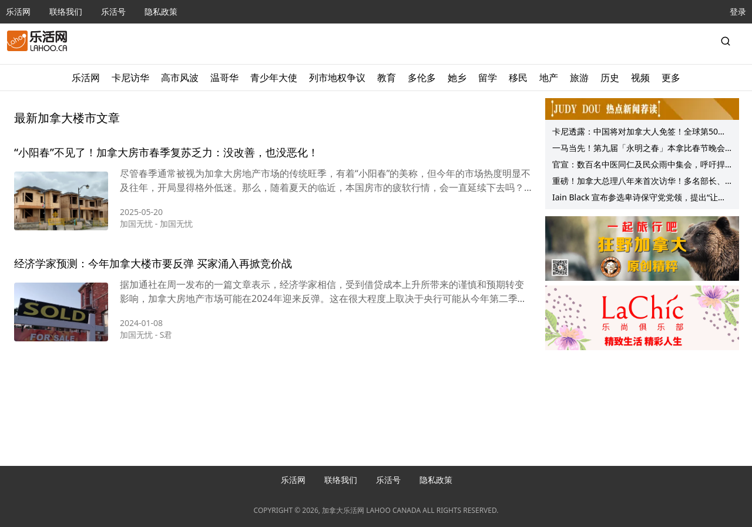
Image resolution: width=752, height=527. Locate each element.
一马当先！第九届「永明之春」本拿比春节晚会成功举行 (638, 149)
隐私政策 (161, 11)
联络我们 (65, 11)
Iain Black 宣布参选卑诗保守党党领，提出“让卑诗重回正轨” (639, 199)
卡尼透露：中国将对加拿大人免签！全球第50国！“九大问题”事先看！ (635, 133)
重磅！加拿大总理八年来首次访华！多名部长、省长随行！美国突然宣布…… (638, 182)
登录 (738, 11)
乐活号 (113, 11)
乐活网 (18, 11)
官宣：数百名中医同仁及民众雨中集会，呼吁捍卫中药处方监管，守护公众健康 (638, 166)
